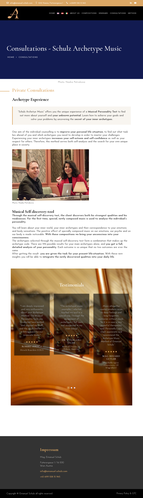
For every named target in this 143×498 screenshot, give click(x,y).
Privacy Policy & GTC (126, 493)
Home (52, 13)
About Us (75, 13)
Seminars (103, 13)
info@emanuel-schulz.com (19, 3)
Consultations (118, 13)
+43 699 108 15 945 (50, 477)
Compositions (89, 13)
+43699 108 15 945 (76, 3)
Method (132, 13)
